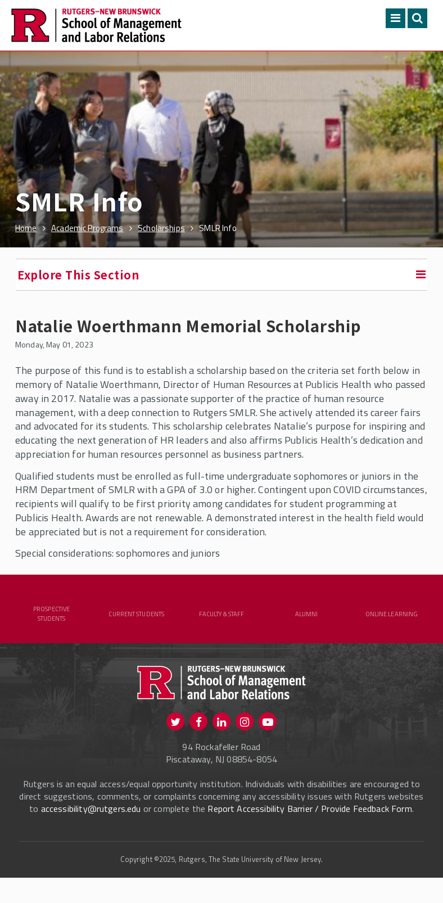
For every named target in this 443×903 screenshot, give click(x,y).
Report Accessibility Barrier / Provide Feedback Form (309, 822)
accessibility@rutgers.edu (91, 822)
